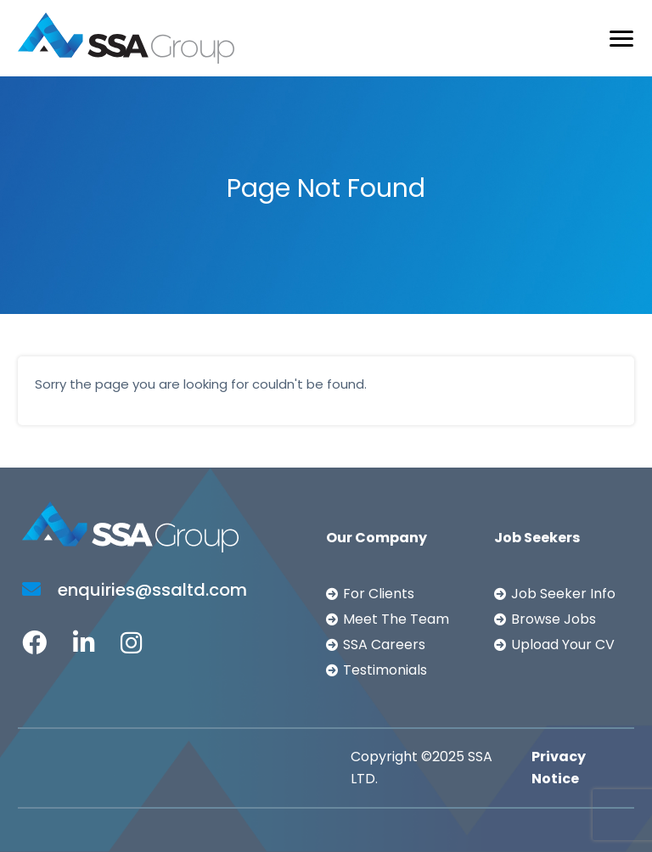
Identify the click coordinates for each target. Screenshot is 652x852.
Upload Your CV (563, 644)
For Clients (378, 593)
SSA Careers (384, 644)
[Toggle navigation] (621, 39)
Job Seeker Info (563, 593)
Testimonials (385, 670)
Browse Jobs (553, 619)
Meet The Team (396, 619)
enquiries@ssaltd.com (134, 590)
